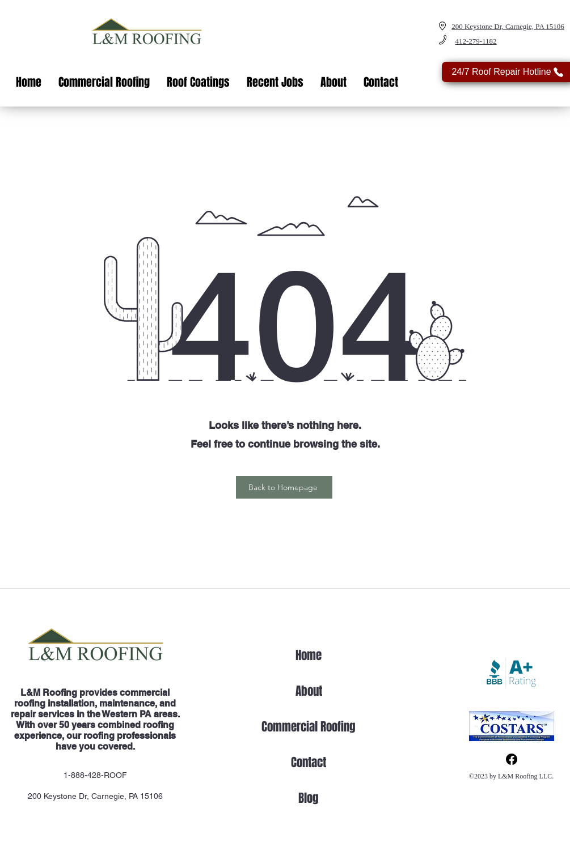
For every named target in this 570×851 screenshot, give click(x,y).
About (308, 691)
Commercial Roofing (308, 726)
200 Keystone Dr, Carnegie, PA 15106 (95, 796)
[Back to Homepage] (284, 487)
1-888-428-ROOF (95, 775)
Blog (308, 798)
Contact (308, 762)
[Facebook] (511, 759)
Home (308, 655)
